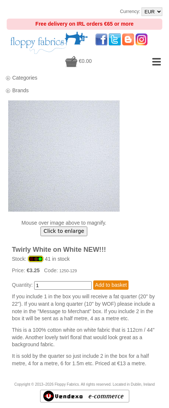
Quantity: (22, 285)
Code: (51, 270)
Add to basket (111, 285)
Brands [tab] (17, 90)
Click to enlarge (63, 231)
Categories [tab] (21, 78)
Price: (19, 270)
